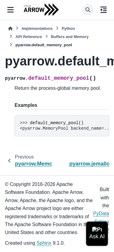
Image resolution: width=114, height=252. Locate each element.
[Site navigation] (10, 10)
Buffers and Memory (70, 36)
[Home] (10, 28)
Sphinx (43, 243)
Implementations (37, 28)
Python (68, 28)
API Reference (29, 36)
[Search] (88, 10)
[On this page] (103, 10)
